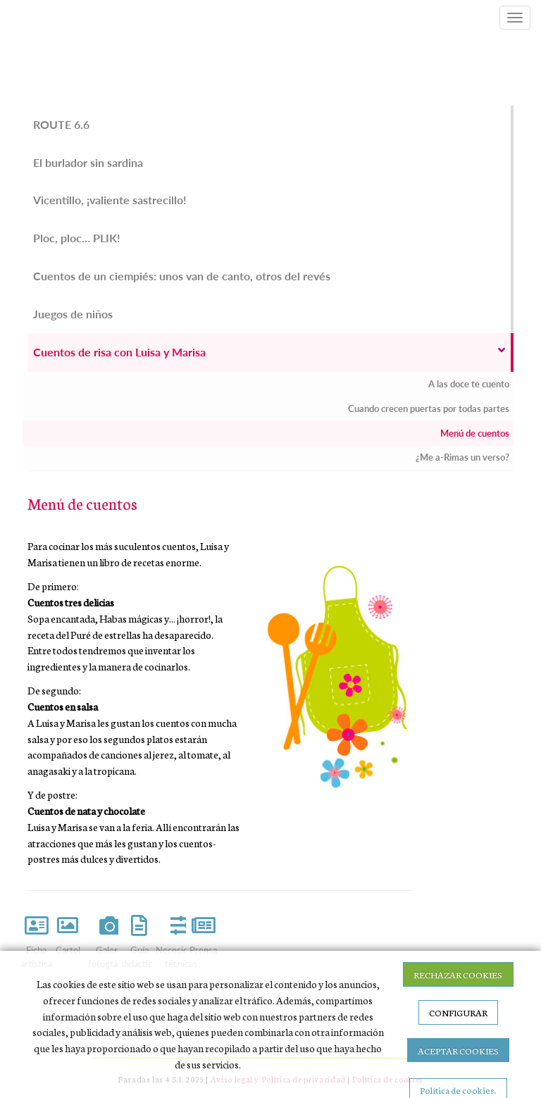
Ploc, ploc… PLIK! (76, 237)
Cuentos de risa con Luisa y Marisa (269, 351)
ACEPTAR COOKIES (458, 1050)
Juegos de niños (73, 313)
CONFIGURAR (458, 1012)
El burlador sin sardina (88, 162)
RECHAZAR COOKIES (457, 974)
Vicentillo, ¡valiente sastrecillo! (110, 199)
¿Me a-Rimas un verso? (462, 457)
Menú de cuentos (474, 433)
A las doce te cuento (468, 383)
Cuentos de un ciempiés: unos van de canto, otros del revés (181, 275)
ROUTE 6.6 (61, 124)
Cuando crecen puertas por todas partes (428, 408)
